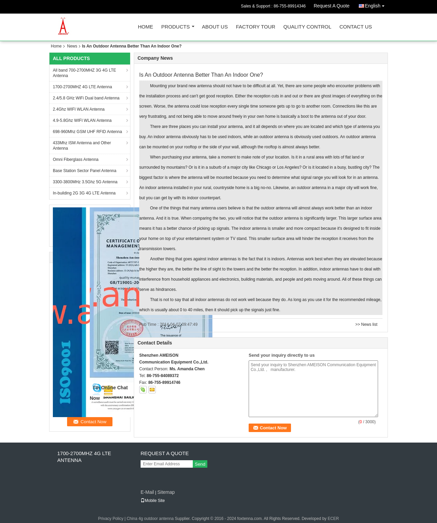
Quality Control (307, 27)
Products (175, 27)
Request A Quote (332, 5)
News (72, 46)
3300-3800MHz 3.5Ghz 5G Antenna (85, 182)
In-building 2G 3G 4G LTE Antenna (84, 193)
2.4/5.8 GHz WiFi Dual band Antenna (86, 98)
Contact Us (355, 27)
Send (200, 464)
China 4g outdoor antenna (150, 518)
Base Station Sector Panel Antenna (84, 170)
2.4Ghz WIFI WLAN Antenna (79, 109)
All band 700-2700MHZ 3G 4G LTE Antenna (84, 73)
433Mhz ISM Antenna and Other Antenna (82, 146)
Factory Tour (255, 27)
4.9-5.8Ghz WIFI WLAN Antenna (82, 120)
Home (145, 27)
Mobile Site (153, 500)
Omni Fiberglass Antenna (76, 159)
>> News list (366, 324)
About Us (215, 27)
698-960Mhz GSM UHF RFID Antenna (87, 131)
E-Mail (147, 492)
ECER (333, 518)
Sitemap (165, 492)
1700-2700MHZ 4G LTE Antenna (82, 87)
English (376, 4)
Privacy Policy (110, 518)
